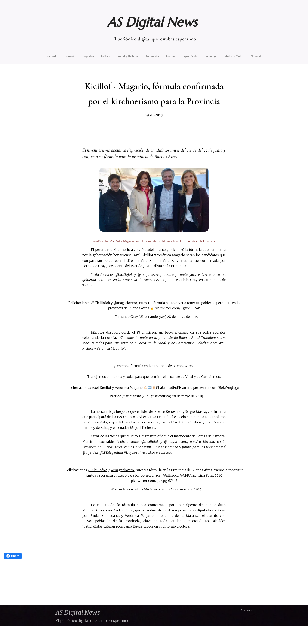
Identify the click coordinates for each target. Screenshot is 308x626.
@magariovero (125, 303)
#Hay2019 (214, 475)
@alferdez (171, 475)
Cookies (246, 610)
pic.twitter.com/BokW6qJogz (216, 388)
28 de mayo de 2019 (182, 317)
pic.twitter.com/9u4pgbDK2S (154, 481)
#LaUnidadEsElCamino (174, 388)
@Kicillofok (100, 303)
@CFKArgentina (192, 475)
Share (12, 556)
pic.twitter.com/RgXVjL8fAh (177, 308)
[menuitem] (56, 56)
